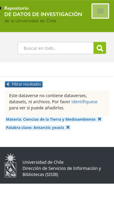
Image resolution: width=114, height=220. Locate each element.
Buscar (100, 48)
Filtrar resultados (23, 84)
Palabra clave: (38, 127)
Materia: (54, 119)
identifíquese (84, 102)
